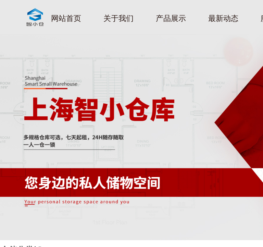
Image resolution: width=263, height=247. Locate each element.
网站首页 (66, 18)
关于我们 (118, 18)
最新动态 (223, 18)
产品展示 (171, 18)
